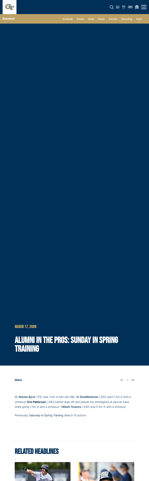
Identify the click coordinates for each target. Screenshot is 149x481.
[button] (111, 7)
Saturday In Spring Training (46, 415)
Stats (91, 18)
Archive (113, 18)
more (139, 18)
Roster (80, 18)
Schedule (68, 18)
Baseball (9, 18)
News (101, 18)
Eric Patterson (36, 402)
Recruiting (126, 18)
